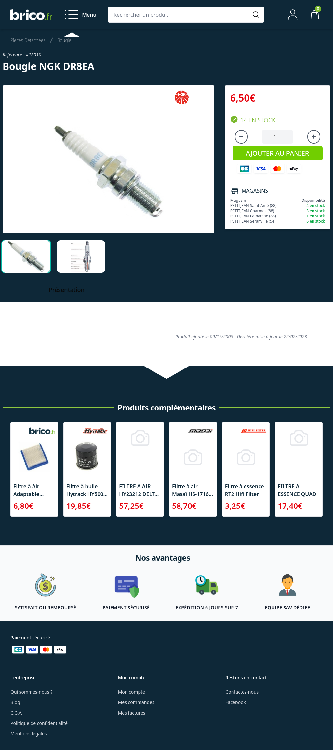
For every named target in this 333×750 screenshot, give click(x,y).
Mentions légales (28, 733)
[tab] (26, 256)
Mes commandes (136, 702)
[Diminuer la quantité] (241, 137)
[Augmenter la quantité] (313, 137)
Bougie (64, 40)
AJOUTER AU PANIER (277, 153)
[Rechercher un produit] (179, 14)
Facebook (235, 702)
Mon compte (131, 692)
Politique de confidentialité (39, 723)
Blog (15, 702)
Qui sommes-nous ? (31, 692)
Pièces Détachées (28, 40)
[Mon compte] (293, 15)
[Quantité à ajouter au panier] (277, 137)
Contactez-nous (242, 692)
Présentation (67, 290)
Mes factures (131, 713)
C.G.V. (16, 713)
